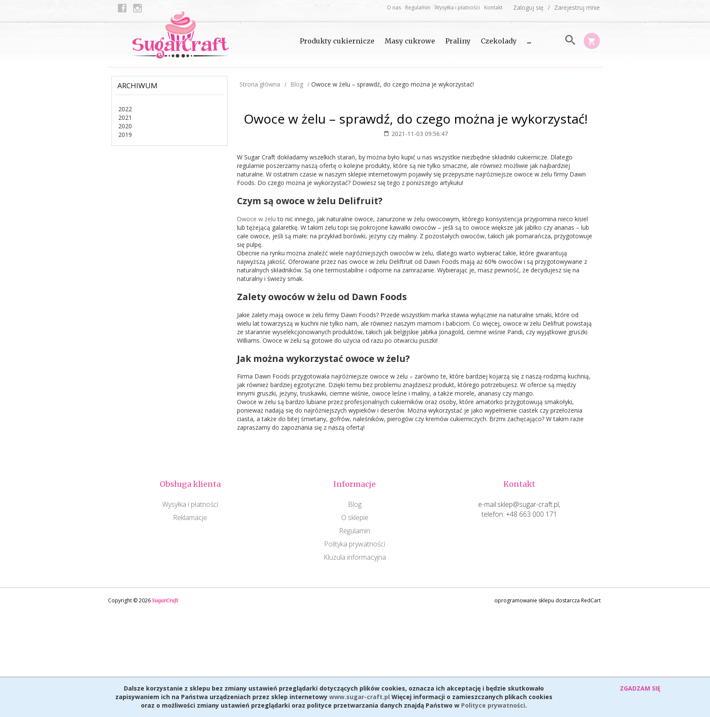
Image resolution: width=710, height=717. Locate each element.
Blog (355, 504)
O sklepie (354, 517)
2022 (125, 109)
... (529, 41)
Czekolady (499, 41)
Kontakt (493, 7)
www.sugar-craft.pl (359, 697)
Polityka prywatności (354, 544)
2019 (125, 134)
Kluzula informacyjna (355, 557)
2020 (125, 126)
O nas (394, 7)
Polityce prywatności (493, 705)
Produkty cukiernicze (337, 41)
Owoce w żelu (256, 219)
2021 (125, 117)
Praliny (457, 41)
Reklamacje (190, 517)
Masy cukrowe (410, 41)
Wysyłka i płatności (457, 7)
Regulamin (417, 7)
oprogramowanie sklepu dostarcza (537, 600)
